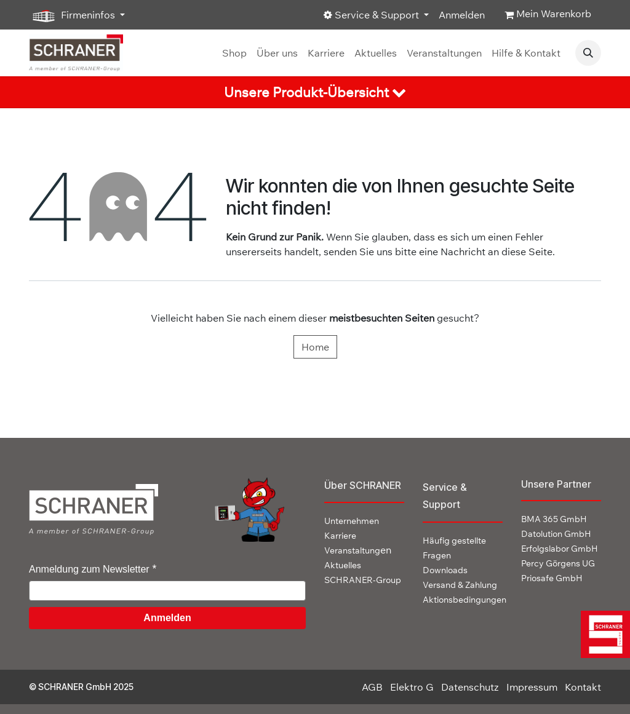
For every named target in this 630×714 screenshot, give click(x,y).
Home (315, 347)
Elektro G (412, 687)
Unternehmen (351, 520)
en (357, 550)
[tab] (315, 92)
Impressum (531, 687)
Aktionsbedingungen (464, 599)
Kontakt (583, 687)
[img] (603, 634)
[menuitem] (234, 53)
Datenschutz (470, 687)
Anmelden (462, 15)
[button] (588, 53)
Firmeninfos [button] (73, 15)
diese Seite (526, 251)
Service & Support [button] (372, 15)
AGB (372, 687)
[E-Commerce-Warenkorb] (547, 15)
